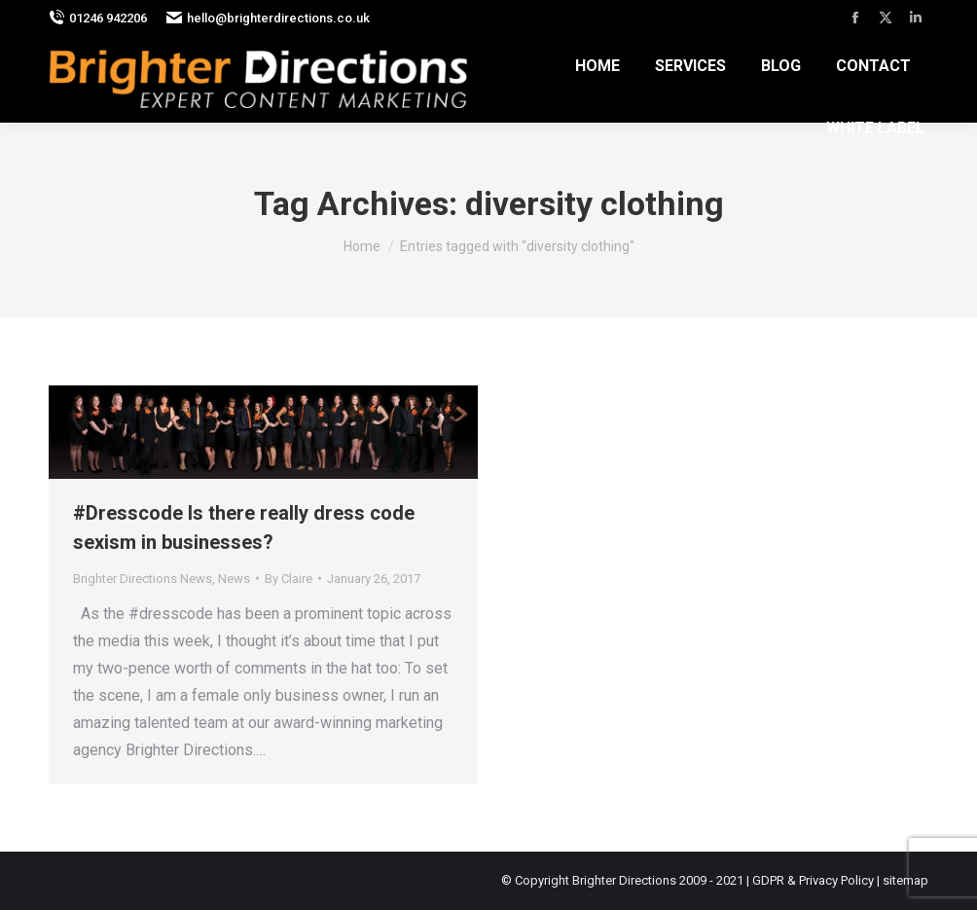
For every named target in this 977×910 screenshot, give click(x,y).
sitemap (905, 880)
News (234, 578)
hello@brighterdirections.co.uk (268, 18)
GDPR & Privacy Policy (813, 880)
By (288, 578)
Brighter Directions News (142, 578)
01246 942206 (98, 18)
